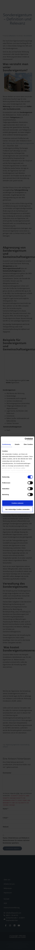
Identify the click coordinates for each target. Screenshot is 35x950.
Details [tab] (17, 444)
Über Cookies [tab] (28, 444)
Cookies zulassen (17, 503)
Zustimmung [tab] (6, 444)
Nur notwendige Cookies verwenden (17, 509)
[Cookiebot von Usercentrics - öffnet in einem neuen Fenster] (25, 439)
